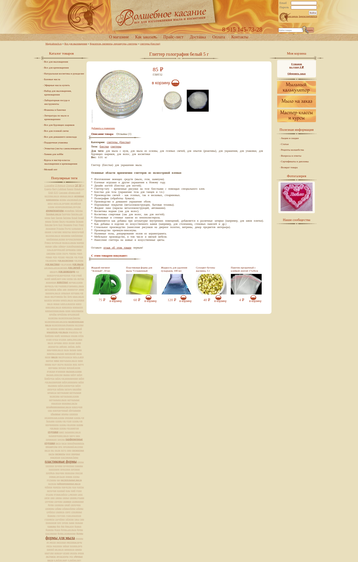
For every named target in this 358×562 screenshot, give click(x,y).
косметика (53, 318)
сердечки (49, 501)
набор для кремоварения (66, 378)
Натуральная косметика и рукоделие (64, 73)
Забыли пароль (291, 16)
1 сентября (49, 185)
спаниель (60, 512)
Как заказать (146, 37)
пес (52, 450)
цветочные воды (74, 542)
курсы (55, 339)
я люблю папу (74, 560)
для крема (78, 260)
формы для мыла (60, 538)
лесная (71, 342)
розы (68, 490)
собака (58, 508)
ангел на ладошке (61, 203)
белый (74, 217)
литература (53, 346)
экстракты (51, 556)
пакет (61, 432)
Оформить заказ (296, 73)
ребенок (48, 487)
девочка (72, 253)
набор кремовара (70, 382)
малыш (73, 350)
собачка (79, 508)
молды (60, 364)
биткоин (79, 221)
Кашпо (70, 189)
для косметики (65, 260)
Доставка (198, 37)
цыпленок (57, 546)
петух (63, 450)
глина (79, 249)
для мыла (77, 264)
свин (52, 497)
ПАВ (50, 192)
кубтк (81, 335)
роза (74, 487)
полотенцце (54, 469)
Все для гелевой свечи (56, 130)
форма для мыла (68, 529)
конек (68, 311)
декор (79, 253)
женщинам (51, 282)
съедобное (60, 519)
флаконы (50, 529)
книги (78, 303)
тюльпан (79, 522)
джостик (69, 257)
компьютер (78, 307)
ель (75, 278)
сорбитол (51, 512)
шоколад (58, 553)
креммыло (65, 335)
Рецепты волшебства (292, 149)
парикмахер (51, 439)
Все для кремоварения (56, 67)
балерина (66, 214)
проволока (70, 473)
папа (78, 435)
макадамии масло (55, 350)
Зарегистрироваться (308, 16)
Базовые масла (52, 79)
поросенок (65, 469)
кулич (49, 339)
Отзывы (121, 134)
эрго (71, 556)
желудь (80, 278)
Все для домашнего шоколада (60, 136)
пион (68, 454)
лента (65, 342)
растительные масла (71, 479)
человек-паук (76, 546)
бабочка (79, 210)
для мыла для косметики (55, 267)
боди (55, 224)
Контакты (239, 37)
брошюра (67, 224)
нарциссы (51, 392)
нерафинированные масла (58, 407)
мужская (51, 371)
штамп (66, 553)
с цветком (72, 494)
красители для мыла (57, 332)
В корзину (161, 83)
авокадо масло (66, 196)
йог (65, 296)
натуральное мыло (58, 400)
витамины (66, 235)
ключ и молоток (68, 303)
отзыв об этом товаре (117, 247)
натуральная (63, 392)
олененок (73, 414)
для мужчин (65, 264)
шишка (78, 549)
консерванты (77, 311)
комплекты (67, 307)
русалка (49, 494)
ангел (50, 203)
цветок (53, 542)
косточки (79, 325)
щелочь (73, 553)
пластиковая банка (69, 457)
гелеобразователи (75, 246)
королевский (73, 314)
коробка (53, 314)
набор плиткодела (66, 385)
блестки (104, 146)
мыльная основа (74, 371)
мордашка (53, 367)
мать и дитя (78, 357)
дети (55, 257)
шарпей (50, 549)
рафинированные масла (68, 483)
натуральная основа (69, 396)
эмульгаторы (62, 556)
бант (53, 217)
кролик (74, 335)
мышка (66, 374)
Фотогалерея (296, 176)
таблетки (69, 519)
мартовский (70, 353)
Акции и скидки (290, 138)
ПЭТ (56, 192)
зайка (59, 289)
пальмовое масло (73, 432)
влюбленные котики (56, 239)
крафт (57, 335)
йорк (70, 296)
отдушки (53, 431)
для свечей (74, 267)
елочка (70, 278)
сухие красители (73, 515)
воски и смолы (69, 242)
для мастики (52, 264)
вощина (80, 242)
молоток (68, 364)
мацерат (49, 360)
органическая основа (54, 417)
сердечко (58, 501)
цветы (49, 546)
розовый (61, 490)
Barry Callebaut (59, 189)
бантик (59, 217)
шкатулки (49, 553)
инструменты (56, 296)
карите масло (67, 300)
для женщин (51, 260)
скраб (67, 505)
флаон (57, 529)
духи (73, 275)
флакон (77, 526)
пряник (69, 476)
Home (179, 17)
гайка (55, 246)
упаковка (51, 526)
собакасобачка (68, 508)
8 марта (48, 189)
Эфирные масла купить (57, 85)
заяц (65, 289)
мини (80, 360)
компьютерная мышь (55, 311)
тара (82, 519)
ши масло (59, 549)
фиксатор (69, 526)
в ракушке (57, 232)
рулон (79, 490)
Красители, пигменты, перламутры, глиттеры (113, 43)
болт (60, 224)
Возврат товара (289, 167)
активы (63, 199)
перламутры (52, 446)
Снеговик (63, 192)
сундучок (60, 515)
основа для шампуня (69, 428)
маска (79, 353)
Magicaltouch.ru (53, 43)
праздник (59, 473)
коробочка (62, 314)
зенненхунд (72, 289)
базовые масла (53, 214)
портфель (50, 473)
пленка (80, 462)
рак (58, 480)
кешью (56, 303)
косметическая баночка (69, 318)
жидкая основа (76, 282)
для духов (78, 257)
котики (61, 328)
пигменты (60, 454)
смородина (76, 505)
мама (79, 350)
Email (283, 3)
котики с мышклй (74, 328)
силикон (67, 501)
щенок (81, 553)
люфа (77, 346)
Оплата (218, 37)
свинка (58, 497)
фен (58, 526)
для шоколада (66, 271)
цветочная (61, 542)
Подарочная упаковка (56, 142)
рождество (66, 487)
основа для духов (63, 421)
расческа (52, 483)
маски (47, 357)
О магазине (119, 37)
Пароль (284, 7)
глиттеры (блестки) (150, 43)
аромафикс (69, 210)
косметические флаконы (63, 325)
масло (54, 356)
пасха (64, 443)
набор (73, 374)
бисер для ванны (67, 221)
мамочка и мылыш (55, 353)
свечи (47, 497)
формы (79, 533)
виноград (66, 232)
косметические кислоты (56, 321)
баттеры (67, 217)
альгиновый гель (74, 199)
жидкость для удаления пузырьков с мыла (64, 286)
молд (54, 364)
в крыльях (76, 228)
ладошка (58, 342)
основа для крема (67, 424)
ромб (73, 490)
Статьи (285, 144)
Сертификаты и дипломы (295, 161)
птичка (76, 476)
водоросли (56, 242)
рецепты (57, 487)
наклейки (77, 389)
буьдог (68, 228)
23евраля (70, 185)
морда (81, 364)
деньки (48, 257)
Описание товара (102, 134)
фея (62, 526)
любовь (71, 346)
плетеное (50, 466)
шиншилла (69, 549)
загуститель (50, 289)
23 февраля (60, 185)
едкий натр (56, 278)
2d (76, 185)
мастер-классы (65, 357)
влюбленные (77, 235)
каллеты (48, 300)
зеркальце (65, 293)
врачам (48, 246)
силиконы (59, 505)
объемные (56, 414)
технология (51, 522)
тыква (71, 522)
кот (48, 328)
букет (75, 224)
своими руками (77, 497)
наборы (60, 389)
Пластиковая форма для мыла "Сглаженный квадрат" (139, 271)
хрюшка (79, 538)
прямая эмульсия (57, 476)
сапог (80, 494)
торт (59, 522)
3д (83, 185)
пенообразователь (75, 443)
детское (61, 257)
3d (80, 185)
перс (60, 446)
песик (57, 450)
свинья (66, 497)
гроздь (65, 253)
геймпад (62, 246)
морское (62, 367)
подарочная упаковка (73, 466)
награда (68, 389)
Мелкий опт (50, 169)
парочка (61, 439)
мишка (48, 364)
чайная (66, 546)
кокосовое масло (53, 307)
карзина (56, 300)
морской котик (73, 367)
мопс (75, 364)
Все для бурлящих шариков (59, 124)
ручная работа (60, 494)
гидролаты (71, 249)
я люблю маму (61, 560)
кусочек (62, 339)
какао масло (78, 296)
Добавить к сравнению (103, 128)
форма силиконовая (67, 533)
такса (76, 519)
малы (66, 350)
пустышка (51, 480)
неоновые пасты (69, 403)
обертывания (75, 410)
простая (79, 473)
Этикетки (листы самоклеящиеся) (62, 148)
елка (64, 278)
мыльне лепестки (54, 374)
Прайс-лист (173, 37)
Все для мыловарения (75, 43)
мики (56, 360)
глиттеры (116, 146)
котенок (54, 328)
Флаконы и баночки (55, 109)
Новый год (79, 189)
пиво (69, 450)
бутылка (60, 228)
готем (58, 253)
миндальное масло (68, 360)
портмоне (75, 469)
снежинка (49, 508)
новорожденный (60, 410)
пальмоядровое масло (59, 435)
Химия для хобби (53, 154)
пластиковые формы (60, 462)
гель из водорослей (56, 249)
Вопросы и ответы (291, 155)
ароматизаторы (55, 210)
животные (62, 282)
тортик (65, 522)
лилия (78, 342)
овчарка (64, 414)
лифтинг (63, 346)
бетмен (55, 221)
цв (48, 542)
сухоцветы (49, 519)
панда (72, 435)
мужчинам (61, 371)
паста (58, 443)
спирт (67, 512)
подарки (58, 466)
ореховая (69, 417)
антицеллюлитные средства (68, 206)
